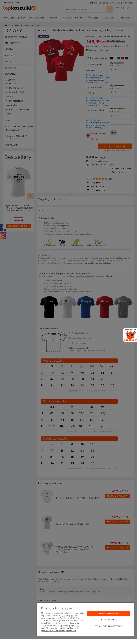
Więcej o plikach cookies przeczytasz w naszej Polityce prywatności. (61, 629)
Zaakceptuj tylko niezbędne (108, 626)
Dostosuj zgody (108, 620)
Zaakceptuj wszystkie (108, 613)
